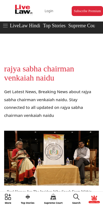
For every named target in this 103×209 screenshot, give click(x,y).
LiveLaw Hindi (25, 25)
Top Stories (54, 25)
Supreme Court (83, 25)
